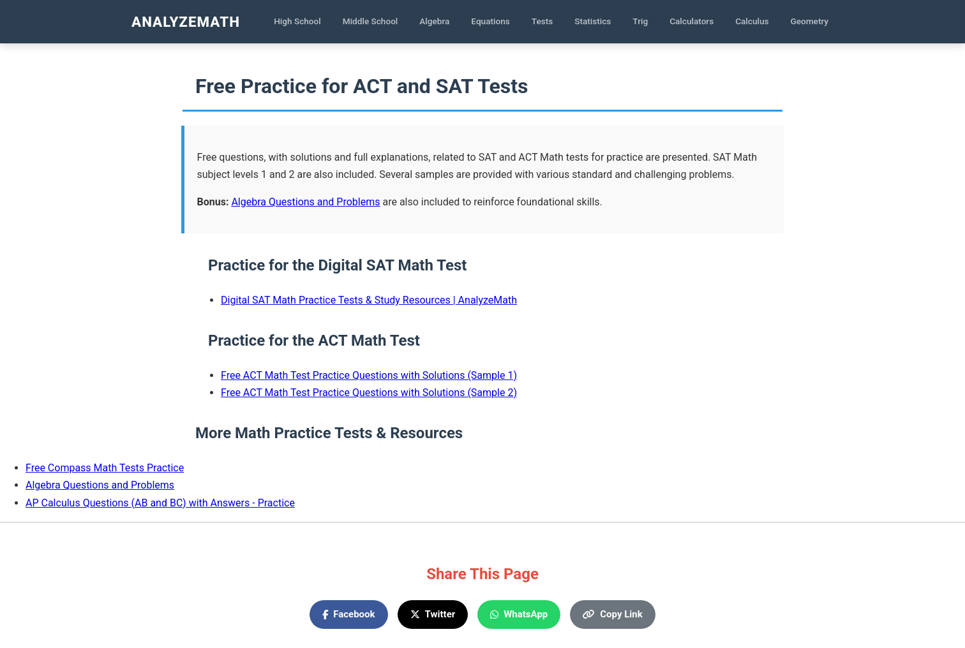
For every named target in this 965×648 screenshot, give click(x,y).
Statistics (592, 21)
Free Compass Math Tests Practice (105, 468)
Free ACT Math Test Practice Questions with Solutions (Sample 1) (369, 375)
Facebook (348, 614)
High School (297, 21)
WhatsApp (519, 614)
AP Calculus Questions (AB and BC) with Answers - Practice (160, 503)
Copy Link (612, 614)
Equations (490, 21)
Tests (542, 21)
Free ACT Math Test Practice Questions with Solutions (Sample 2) (369, 393)
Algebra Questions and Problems (305, 202)
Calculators (692, 21)
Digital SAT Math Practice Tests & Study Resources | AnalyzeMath (369, 300)
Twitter (433, 614)
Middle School (370, 21)
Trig (640, 21)
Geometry (810, 21)
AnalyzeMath (185, 21)
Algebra (434, 21)
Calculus (751, 21)
